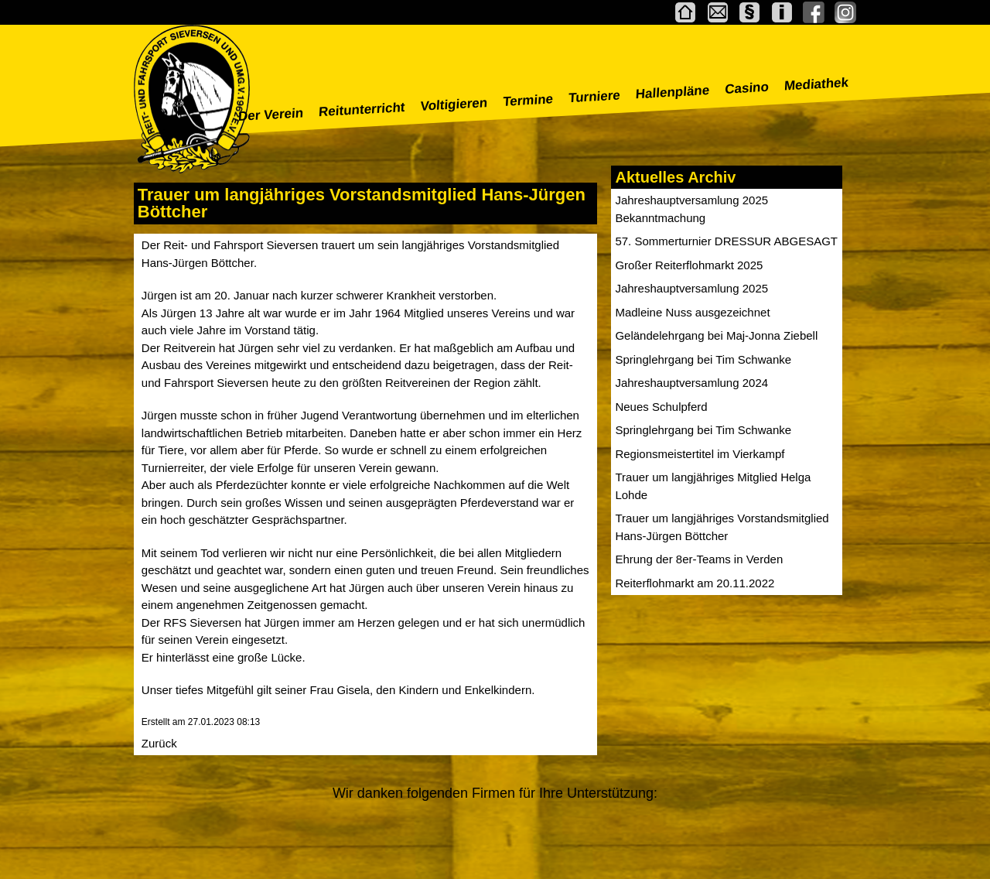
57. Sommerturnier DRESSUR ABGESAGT (726, 241)
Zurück (159, 743)
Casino (747, 88)
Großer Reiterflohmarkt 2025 (689, 265)
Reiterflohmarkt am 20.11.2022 (694, 583)
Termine (528, 100)
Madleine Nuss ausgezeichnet (692, 312)
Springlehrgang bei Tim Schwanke (703, 359)
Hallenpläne (672, 92)
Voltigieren (454, 104)
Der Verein (271, 114)
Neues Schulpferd (661, 406)
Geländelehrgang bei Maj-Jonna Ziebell (716, 335)
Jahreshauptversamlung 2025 (691, 288)
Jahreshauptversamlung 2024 (691, 382)
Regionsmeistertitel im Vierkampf (699, 453)
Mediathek (816, 84)
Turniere (594, 96)
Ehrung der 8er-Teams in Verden (699, 559)
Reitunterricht (362, 109)
